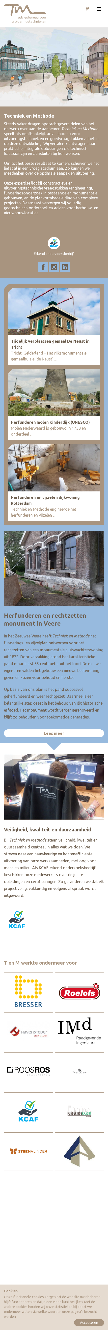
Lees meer (54, 733)
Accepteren (89, 1323)
